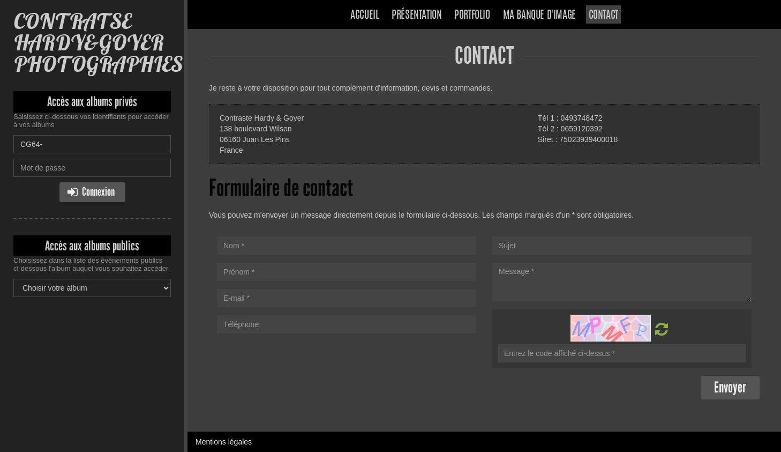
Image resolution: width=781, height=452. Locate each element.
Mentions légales (224, 442)
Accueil (364, 15)
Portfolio (472, 15)
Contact (603, 15)
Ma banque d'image (539, 15)
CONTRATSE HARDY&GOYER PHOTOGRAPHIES (98, 43)
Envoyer (730, 387)
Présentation (416, 15)
